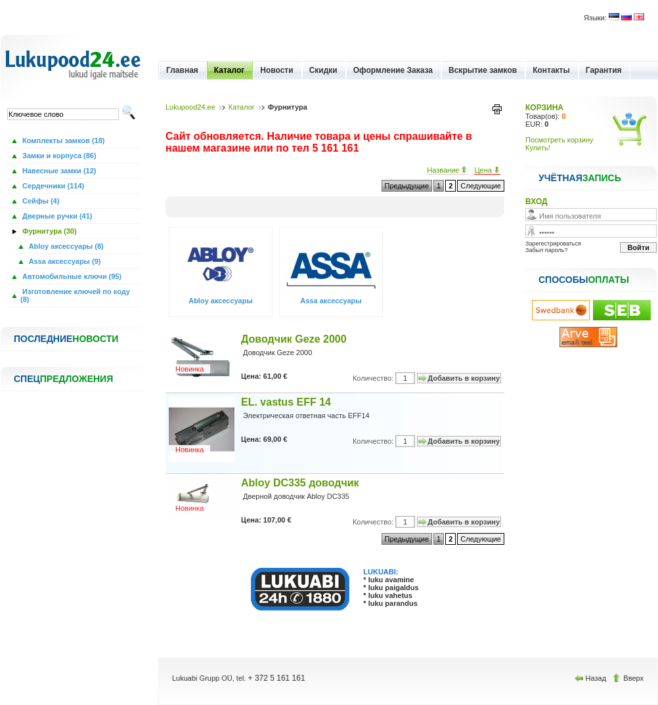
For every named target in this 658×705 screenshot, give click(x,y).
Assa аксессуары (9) (64, 261)
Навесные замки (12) (58, 171)
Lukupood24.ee (190, 107)
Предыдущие (407, 186)
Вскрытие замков (483, 70)
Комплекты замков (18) (62, 140)
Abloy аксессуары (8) (65, 246)
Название (447, 170)
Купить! (537, 148)
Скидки (323, 70)
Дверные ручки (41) (56, 216)
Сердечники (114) (52, 186)
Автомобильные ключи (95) (70, 276)
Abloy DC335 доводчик (300, 482)
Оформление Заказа (393, 70)
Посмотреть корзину (559, 140)
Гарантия (604, 70)
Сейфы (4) (39, 201)
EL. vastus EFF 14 (286, 402)
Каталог (229, 70)
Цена (487, 170)
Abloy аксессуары (220, 301)
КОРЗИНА (544, 107)
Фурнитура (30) (48, 231)
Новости (276, 70)
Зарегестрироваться (553, 243)
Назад (592, 678)
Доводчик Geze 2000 (294, 339)
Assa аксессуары (330, 301)
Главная (182, 70)
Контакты (551, 70)
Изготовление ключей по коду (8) (75, 295)
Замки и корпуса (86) (58, 156)
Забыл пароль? (546, 250)
